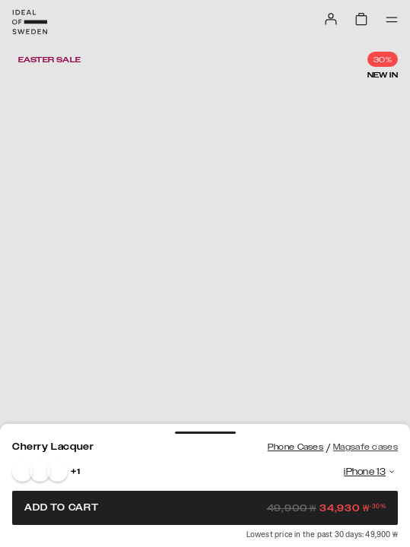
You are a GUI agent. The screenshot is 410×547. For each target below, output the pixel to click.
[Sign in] (331, 19)
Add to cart (205, 507)
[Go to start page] (29, 22)
